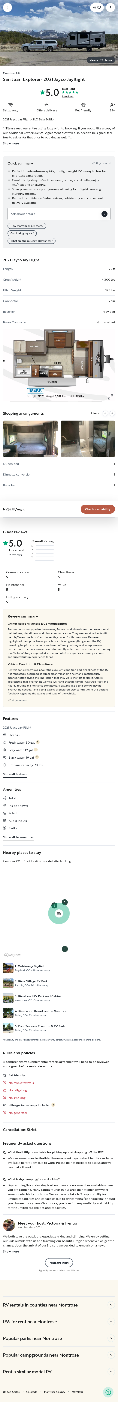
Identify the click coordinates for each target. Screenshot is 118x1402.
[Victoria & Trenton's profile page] (9, 1225)
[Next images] (112, 413)
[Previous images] (105, 413)
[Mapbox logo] (12, 955)
